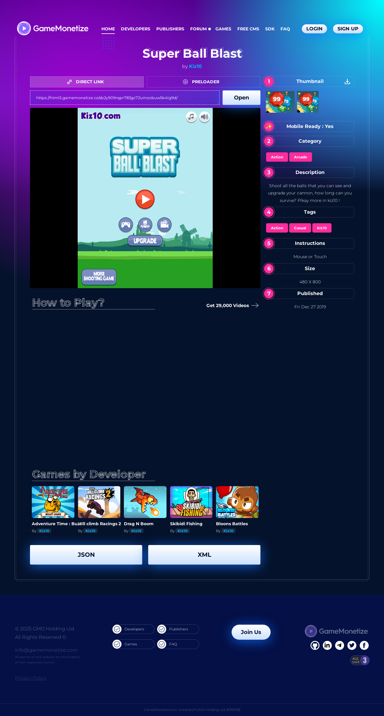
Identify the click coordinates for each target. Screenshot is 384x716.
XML (204, 554)
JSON (86, 554)
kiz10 (322, 228)
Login (314, 29)
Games (223, 29)
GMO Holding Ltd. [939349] (218, 710)
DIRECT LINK (87, 81)
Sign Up (348, 29)
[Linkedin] (339, 645)
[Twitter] (351, 645)
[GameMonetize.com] (52, 29)
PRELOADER (202, 81)
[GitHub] (364, 645)
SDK (269, 29)
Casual (300, 228)
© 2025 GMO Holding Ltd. (45, 629)
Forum (198, 29)
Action (277, 157)
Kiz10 (195, 66)
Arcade (300, 157)
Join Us (251, 632)
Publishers (170, 29)
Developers (135, 29)
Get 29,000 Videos (231, 305)
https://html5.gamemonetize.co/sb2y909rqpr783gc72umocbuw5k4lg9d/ (125, 97)
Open (241, 97)
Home (108, 29)
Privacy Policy (30, 678)
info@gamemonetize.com (46, 650)
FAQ (285, 29)
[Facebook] (315, 645)
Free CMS (248, 29)
